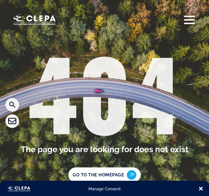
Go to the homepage (104, 175)
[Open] (189, 20)
